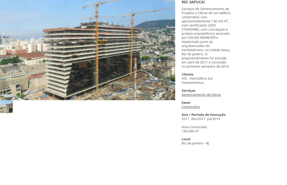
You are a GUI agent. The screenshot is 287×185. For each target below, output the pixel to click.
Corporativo (191, 106)
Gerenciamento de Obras (201, 94)
